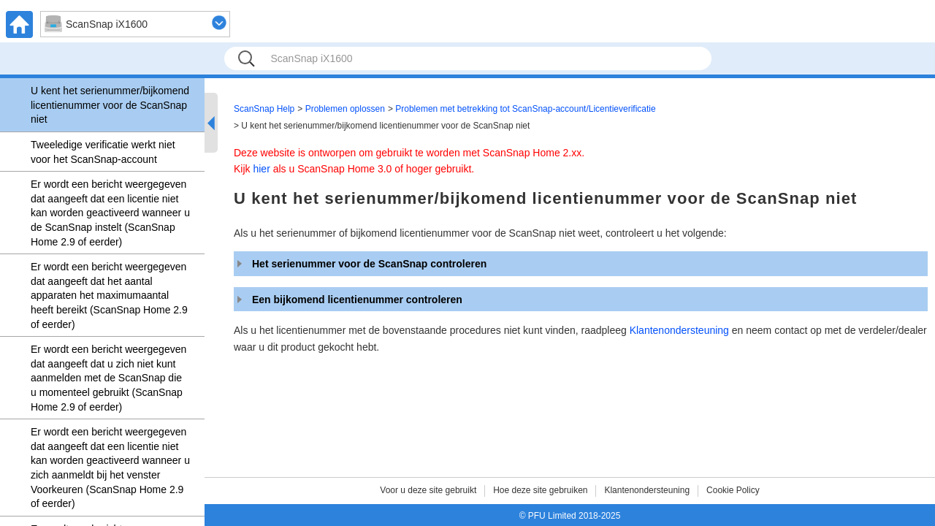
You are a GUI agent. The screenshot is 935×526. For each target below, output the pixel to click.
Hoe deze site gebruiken (540, 490)
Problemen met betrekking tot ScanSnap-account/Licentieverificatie (525, 109)
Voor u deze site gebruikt (428, 490)
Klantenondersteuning (679, 330)
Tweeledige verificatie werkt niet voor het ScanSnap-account (103, 152)
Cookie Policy (733, 490)
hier (261, 169)
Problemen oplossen (345, 109)
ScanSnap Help (264, 109)
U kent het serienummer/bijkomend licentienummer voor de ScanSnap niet (110, 105)
